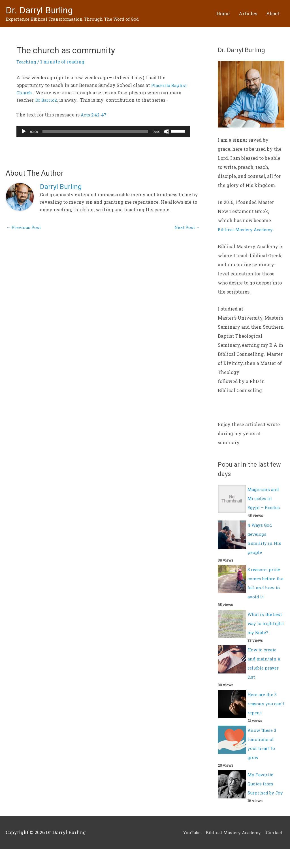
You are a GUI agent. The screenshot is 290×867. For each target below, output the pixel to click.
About (273, 13)
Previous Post (24, 228)
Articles (248, 13)
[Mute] (166, 132)
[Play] (24, 132)
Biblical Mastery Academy (231, 851)
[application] (103, 131)
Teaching (27, 62)
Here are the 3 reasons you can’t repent (263, 712)
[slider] (95, 131)
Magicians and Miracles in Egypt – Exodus (265, 498)
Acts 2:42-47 (94, 115)
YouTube (185, 851)
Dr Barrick (47, 100)
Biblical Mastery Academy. (248, 230)
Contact (275, 851)
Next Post (186, 228)
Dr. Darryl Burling (43, 10)
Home (223, 13)
